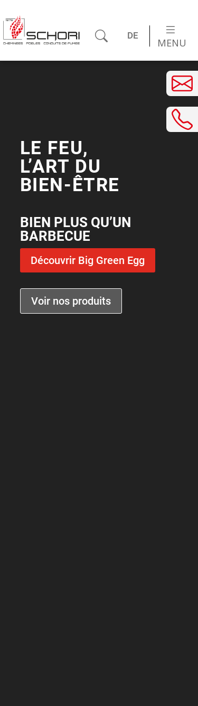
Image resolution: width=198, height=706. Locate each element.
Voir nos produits (71, 301)
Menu (171, 36)
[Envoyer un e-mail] (182, 83)
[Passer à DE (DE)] (133, 36)
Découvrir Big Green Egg (88, 260)
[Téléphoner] (182, 119)
